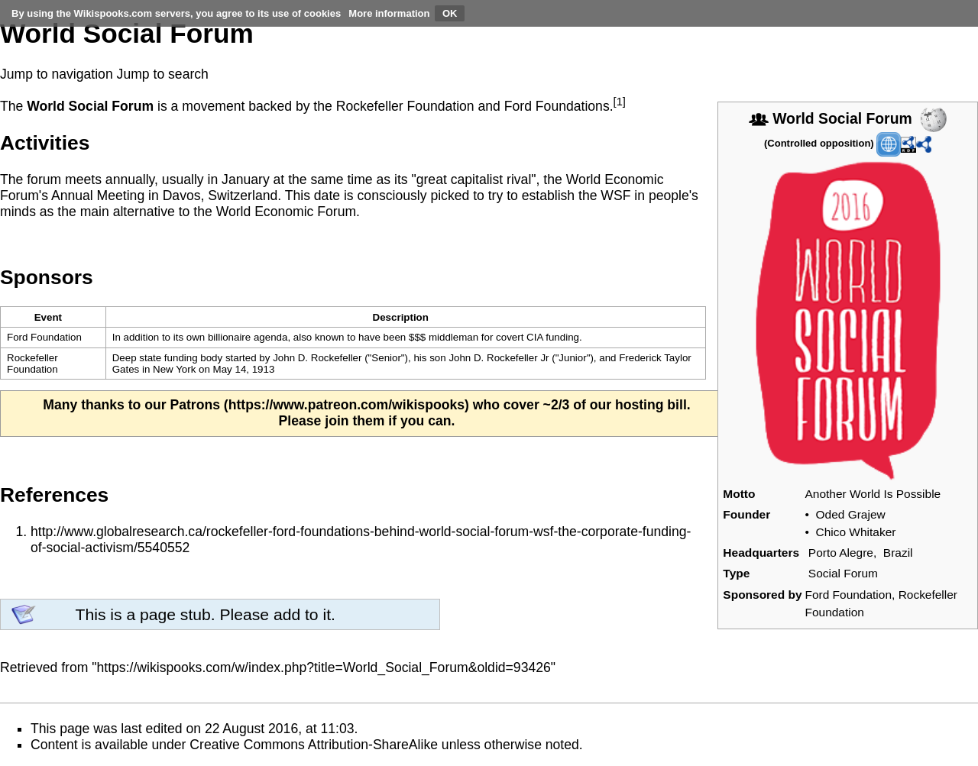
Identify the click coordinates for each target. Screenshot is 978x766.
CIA (534, 337)
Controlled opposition (818, 143)
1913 (263, 369)
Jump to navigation (56, 74)
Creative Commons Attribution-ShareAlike (313, 744)
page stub (175, 614)
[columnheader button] (405, 317)
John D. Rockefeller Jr (499, 358)
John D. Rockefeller (317, 358)
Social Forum (843, 573)
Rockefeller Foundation (405, 106)
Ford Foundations (557, 106)
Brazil (898, 552)
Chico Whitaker (856, 531)
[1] (620, 101)
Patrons (195, 404)
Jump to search (163, 74)
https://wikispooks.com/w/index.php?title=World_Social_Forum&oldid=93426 (324, 667)
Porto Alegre (840, 552)
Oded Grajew (851, 514)
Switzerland (242, 195)
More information (388, 13)
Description (401, 317)
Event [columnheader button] (48, 317)
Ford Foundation (848, 594)
